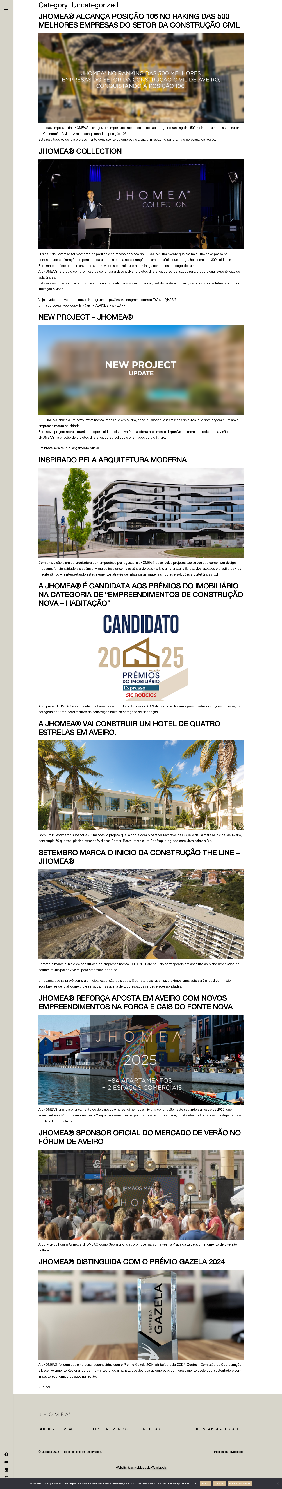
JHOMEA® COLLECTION (80, 152)
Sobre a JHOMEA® (56, 1430)
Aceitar (205, 1483)
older (44, 1387)
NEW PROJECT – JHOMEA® (85, 318)
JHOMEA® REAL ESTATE (217, 1430)
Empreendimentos (109, 1430)
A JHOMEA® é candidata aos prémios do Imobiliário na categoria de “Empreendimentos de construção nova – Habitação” (140, 595)
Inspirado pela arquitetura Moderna (112, 460)
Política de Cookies (239, 1483)
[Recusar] (277, 1483)
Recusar (219, 1483)
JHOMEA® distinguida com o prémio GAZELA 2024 (131, 1262)
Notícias (151, 1430)
